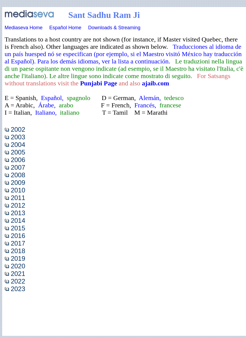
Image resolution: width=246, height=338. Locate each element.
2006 (18, 159)
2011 (18, 197)
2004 (18, 144)
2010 (18, 190)
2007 (18, 167)
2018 (18, 251)
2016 (18, 235)
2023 (18, 288)
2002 (18, 129)
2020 (18, 266)
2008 (18, 175)
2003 (18, 137)
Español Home (65, 27)
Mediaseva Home (24, 27)
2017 (18, 243)
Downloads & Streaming (114, 27)
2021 (18, 273)
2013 (18, 213)
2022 (18, 281)
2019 (18, 258)
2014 (18, 220)
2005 (18, 152)
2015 (18, 228)
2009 (18, 182)
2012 (18, 205)
